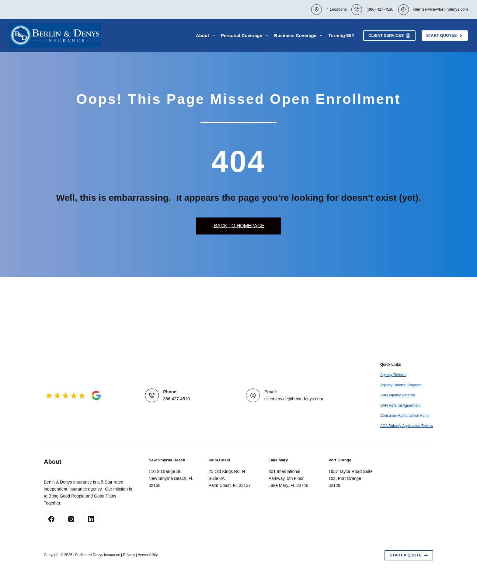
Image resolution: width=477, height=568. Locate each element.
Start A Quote (409, 555)
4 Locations (336, 9)
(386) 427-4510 (380, 9)
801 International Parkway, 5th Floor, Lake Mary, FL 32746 (288, 478)
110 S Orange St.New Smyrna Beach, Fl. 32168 (170, 478)
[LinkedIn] (91, 519)
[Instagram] (71, 519)
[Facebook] (51, 519)
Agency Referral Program (400, 385)
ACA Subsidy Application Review (406, 426)
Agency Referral (393, 375)
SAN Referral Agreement (400, 405)
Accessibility (148, 555)
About (206, 35)
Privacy (129, 555)
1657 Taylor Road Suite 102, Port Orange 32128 (351, 478)
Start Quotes (444, 35)
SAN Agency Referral (397, 395)
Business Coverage (299, 35)
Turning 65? (341, 35)
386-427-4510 (176, 398)
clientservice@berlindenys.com (440, 9)
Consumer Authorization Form (404, 415)
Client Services (389, 35)
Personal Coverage (245, 35)
